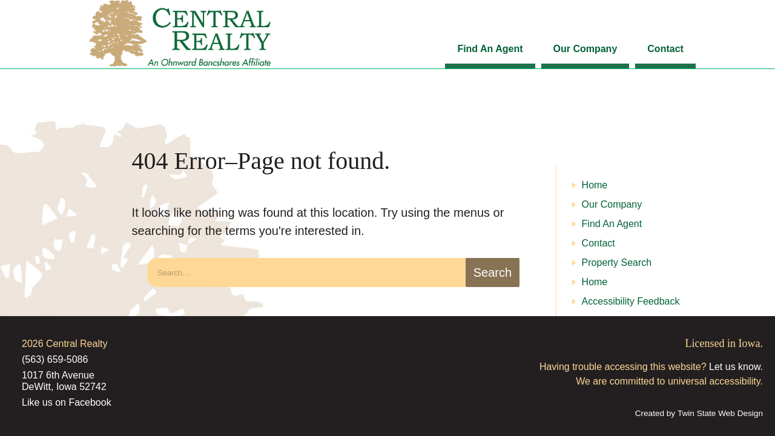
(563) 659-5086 (55, 359)
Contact (665, 49)
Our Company (585, 49)
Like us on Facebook (66, 402)
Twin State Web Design (720, 413)
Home (595, 185)
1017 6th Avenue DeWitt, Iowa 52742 (64, 381)
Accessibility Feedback (631, 301)
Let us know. (736, 367)
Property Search (617, 262)
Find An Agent (490, 49)
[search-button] (492, 272)
